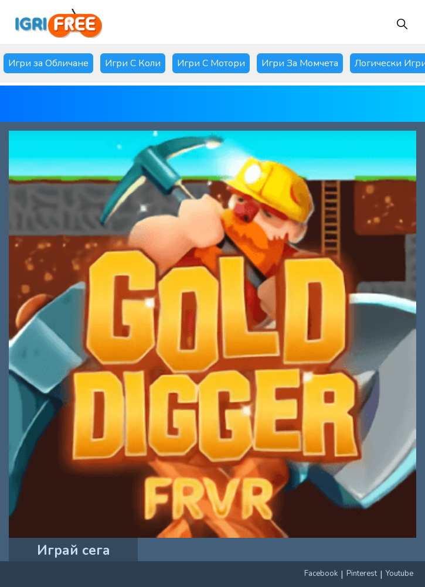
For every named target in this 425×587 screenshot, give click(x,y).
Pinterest (361, 573)
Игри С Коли (133, 63)
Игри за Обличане (48, 63)
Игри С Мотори (211, 63)
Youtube (399, 573)
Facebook (321, 573)
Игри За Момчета (299, 63)
